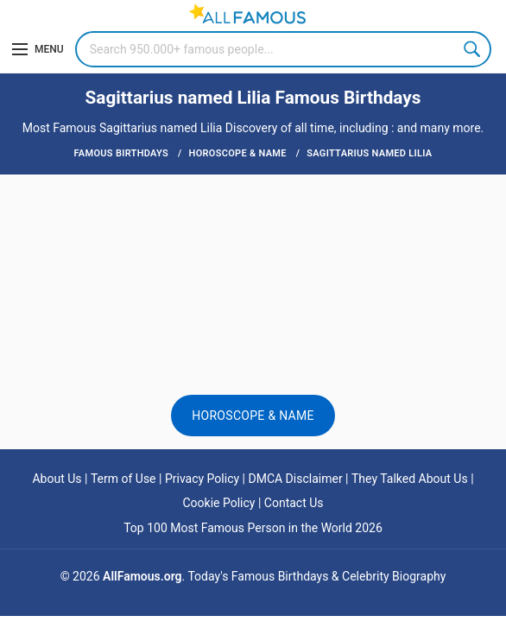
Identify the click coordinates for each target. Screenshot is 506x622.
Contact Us (294, 503)
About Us (56, 479)
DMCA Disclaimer (295, 479)
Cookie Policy (218, 503)
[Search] (283, 49)
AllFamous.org (142, 576)
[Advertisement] (253, 230)
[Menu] (38, 49)
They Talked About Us (409, 479)
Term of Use (123, 479)
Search (473, 49)
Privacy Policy (202, 479)
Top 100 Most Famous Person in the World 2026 (253, 528)
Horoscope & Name (253, 415)
